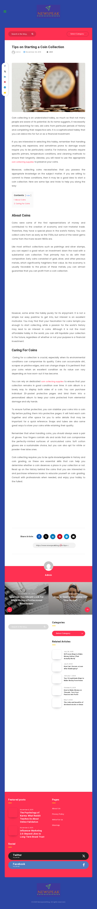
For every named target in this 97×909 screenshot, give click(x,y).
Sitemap (56, 825)
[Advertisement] (48, 293)
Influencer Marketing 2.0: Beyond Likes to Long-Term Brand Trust (32, 833)
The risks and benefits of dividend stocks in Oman (74, 703)
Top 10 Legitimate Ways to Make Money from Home (74, 679)
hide (28, 195)
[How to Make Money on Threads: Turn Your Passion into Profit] (57, 690)
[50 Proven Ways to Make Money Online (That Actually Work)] (57, 654)
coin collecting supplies (24, 161)
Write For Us (57, 819)
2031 (50, 52)
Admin (48, 574)
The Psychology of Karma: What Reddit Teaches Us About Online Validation (30, 817)
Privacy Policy (58, 814)
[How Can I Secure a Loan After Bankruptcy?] (57, 666)
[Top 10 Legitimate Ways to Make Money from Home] (57, 678)
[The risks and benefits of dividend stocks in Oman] (57, 702)
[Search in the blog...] (22, 34)
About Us (56, 808)
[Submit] (33, 33)
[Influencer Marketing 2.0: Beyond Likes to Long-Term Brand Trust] (13, 830)
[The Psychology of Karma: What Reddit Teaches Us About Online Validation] (13, 812)
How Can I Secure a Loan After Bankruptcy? (74, 667)
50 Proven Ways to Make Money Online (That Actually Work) (73, 656)
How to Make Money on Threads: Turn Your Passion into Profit (73, 692)
